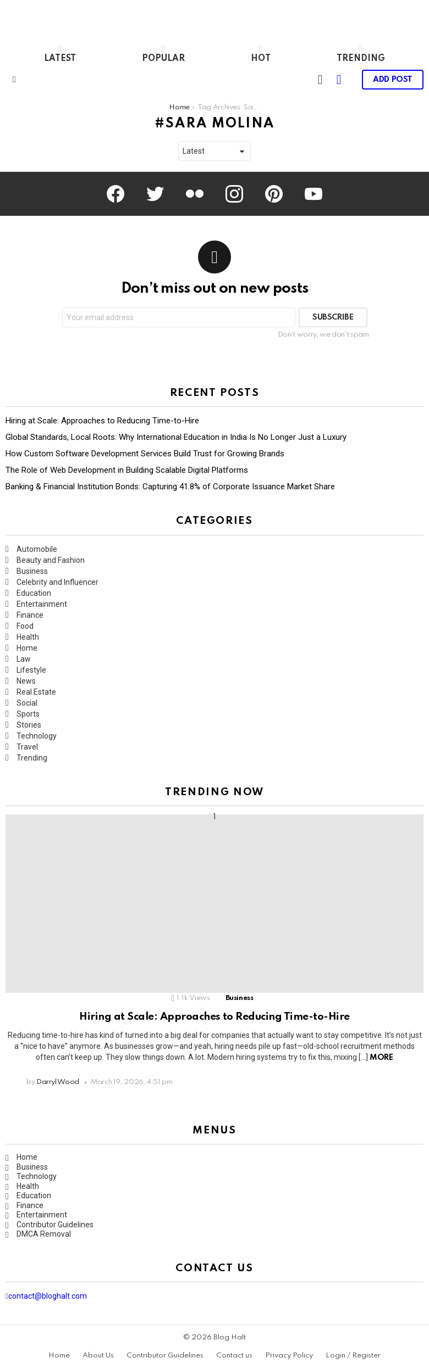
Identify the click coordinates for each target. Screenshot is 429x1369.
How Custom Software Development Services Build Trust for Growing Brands (145, 454)
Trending (361, 53)
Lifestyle (31, 670)
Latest (60, 53)
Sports (28, 713)
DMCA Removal (43, 1234)
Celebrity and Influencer (57, 582)
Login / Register (353, 1355)
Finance (29, 615)
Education (33, 593)
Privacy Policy (289, 1355)
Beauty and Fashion (50, 560)
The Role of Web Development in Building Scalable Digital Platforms (127, 470)
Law (23, 659)
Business (32, 571)
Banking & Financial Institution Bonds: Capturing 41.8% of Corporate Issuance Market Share (170, 486)
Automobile (36, 549)
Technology (36, 735)
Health (27, 637)
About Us (98, 1355)
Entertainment (41, 604)
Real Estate (36, 692)
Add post (393, 83)
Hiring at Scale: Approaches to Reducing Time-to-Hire (102, 421)
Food (25, 626)
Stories (28, 724)
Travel (27, 746)
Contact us (234, 1355)
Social (26, 703)
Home (26, 648)
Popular (163, 53)
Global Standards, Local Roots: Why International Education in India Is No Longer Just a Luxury (176, 437)
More (381, 1057)
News (26, 681)
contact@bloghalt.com (47, 1296)
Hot (261, 53)
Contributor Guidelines (55, 1224)
